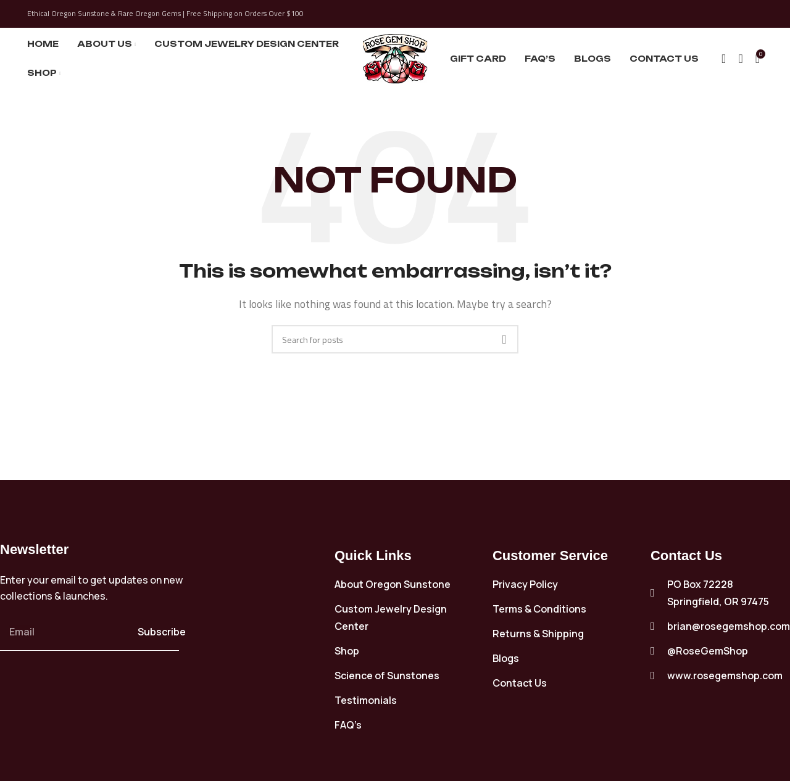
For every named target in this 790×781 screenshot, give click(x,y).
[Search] (723, 58)
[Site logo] (395, 57)
